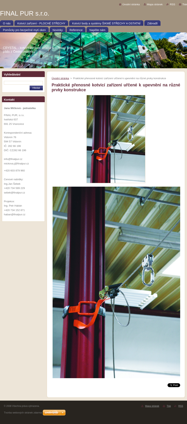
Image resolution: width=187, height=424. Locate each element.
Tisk (184, 4)
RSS (172, 4)
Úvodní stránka (131, 4)
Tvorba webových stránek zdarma (23, 412)
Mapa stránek (155, 4)
